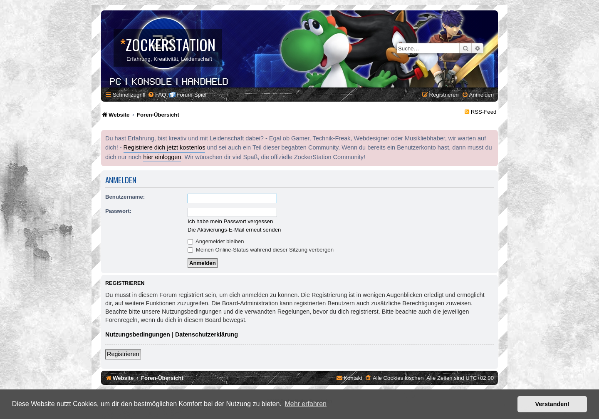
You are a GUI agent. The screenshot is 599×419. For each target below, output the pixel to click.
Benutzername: (125, 197)
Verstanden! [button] (552, 404)
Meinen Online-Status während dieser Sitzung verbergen (261, 250)
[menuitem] (157, 95)
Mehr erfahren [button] (306, 403)
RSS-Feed (484, 112)
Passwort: (118, 211)
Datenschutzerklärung (206, 334)
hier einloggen (162, 157)
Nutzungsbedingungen (137, 334)
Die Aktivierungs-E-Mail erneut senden (234, 230)
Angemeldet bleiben (216, 241)
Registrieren (123, 354)
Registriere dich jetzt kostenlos (164, 147)
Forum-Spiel (191, 95)
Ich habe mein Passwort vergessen (230, 221)
